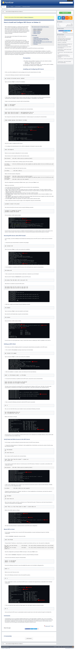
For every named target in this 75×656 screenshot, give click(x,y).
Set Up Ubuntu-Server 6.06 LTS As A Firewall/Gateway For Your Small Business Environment (64, 56)
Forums (12, 6)
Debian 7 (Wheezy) (37, 32)
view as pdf (47, 626)
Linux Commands (17, 6)
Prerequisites (35, 37)
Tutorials (3, 6)
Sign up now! (65, 12)
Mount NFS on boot (37, 42)
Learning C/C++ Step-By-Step (62, 42)
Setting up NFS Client (37, 40)
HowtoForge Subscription (26, 6)
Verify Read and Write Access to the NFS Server (42, 41)
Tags (8, 6)
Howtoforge (5, 648)
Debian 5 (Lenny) (36, 33)
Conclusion (35, 44)
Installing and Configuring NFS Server (40, 38)
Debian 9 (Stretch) (36, 31)
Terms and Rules (67, 648)
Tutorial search (5, 8)
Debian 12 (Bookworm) (28, 17)
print (52, 626)
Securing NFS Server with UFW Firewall (41, 39)
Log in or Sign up (70, 0)
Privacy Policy (72, 648)
